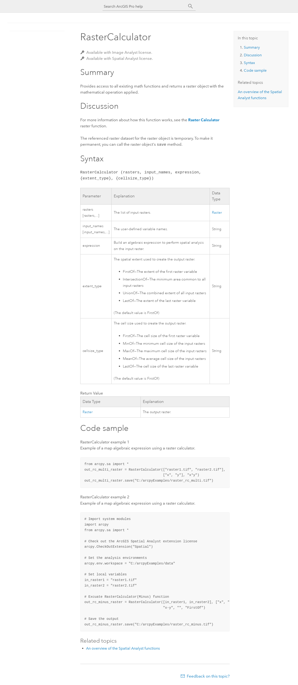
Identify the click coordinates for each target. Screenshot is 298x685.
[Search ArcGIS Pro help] (144, 6)
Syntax (249, 63)
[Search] (190, 6)
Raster (217, 212)
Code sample (255, 70)
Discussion (253, 55)
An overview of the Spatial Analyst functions (123, 648)
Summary (252, 47)
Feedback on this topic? (208, 675)
